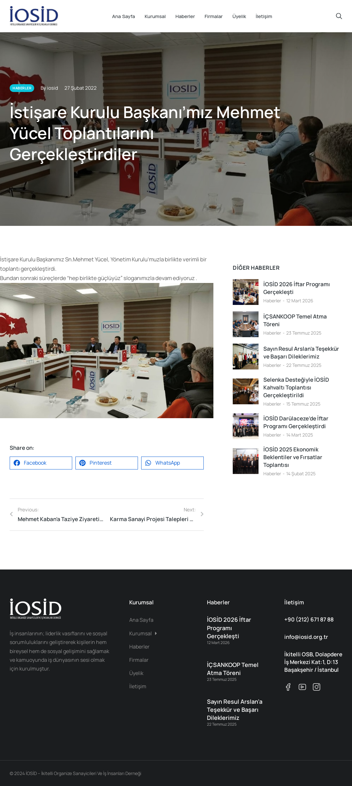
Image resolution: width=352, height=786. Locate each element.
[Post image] (246, 292)
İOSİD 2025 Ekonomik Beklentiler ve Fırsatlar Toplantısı (292, 457)
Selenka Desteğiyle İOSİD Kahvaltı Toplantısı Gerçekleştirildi (296, 387)
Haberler (272, 300)
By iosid (49, 88)
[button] (41, 463)
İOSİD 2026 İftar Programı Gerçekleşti (296, 288)
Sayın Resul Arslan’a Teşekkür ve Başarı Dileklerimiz (301, 352)
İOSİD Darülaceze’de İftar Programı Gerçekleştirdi (295, 422)
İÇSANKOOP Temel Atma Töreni (295, 320)
